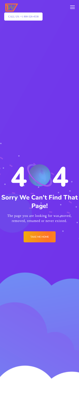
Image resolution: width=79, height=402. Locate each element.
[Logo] (11, 7)
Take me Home (39, 237)
